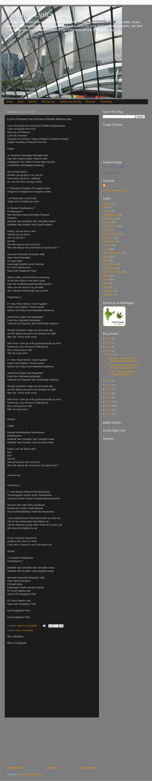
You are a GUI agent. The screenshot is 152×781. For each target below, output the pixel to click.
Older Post (89, 767)
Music (105, 260)
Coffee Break (109, 218)
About (21, 101)
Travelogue (108, 291)
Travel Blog (106, 101)
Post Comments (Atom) (31, 774)
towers (106, 287)
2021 (109, 338)
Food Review (109, 241)
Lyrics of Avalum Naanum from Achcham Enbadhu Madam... (123, 359)
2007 (109, 414)
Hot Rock (107, 245)
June (111, 355)
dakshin (106, 230)
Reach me (90, 101)
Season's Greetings (112, 272)
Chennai (107, 211)
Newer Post (15, 767)
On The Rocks (110, 264)
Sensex (106, 275)
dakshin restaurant (111, 234)
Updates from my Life (70, 101)
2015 (109, 381)
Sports (106, 279)
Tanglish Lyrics (29, 14)
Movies (106, 256)
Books (106, 207)
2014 (109, 385)
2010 (109, 401)
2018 (109, 347)
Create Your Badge (110, 173)
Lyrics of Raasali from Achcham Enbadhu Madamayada (123, 366)
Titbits (106, 283)
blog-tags (107, 203)
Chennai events (110, 215)
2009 (109, 406)
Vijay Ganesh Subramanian (113, 167)
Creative (107, 222)
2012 (109, 393)
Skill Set (32, 101)
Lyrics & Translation (24, 630)
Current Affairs (110, 226)
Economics (108, 237)
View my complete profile (115, 190)
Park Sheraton (110, 268)
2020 (109, 342)
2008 (109, 410)
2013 (109, 389)
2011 (109, 397)
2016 (109, 351)
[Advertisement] (51, 741)
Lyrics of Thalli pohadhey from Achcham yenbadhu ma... (122, 373)
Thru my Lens (48, 101)
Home (10, 101)
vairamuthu (108, 294)
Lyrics (105, 249)
